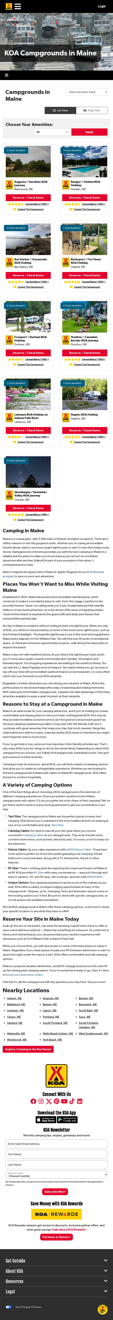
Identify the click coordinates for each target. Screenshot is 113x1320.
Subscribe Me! (55, 1191)
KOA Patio (96, 877)
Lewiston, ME (15, 1010)
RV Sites (39, 872)
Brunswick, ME (88, 1004)
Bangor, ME (86, 998)
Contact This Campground (30, 209)
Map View (91, 110)
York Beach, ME (52, 1039)
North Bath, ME (88, 1010)
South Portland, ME (55, 1023)
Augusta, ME (51, 998)
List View (60, 110)
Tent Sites (57, 825)
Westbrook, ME (17, 1039)
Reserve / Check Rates (28, 197)
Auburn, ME (14, 998)
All (38, 132)
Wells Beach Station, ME (58, 1033)
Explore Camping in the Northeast (28, 1049)
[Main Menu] (17, 6)
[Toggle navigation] (7, 75)
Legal (56, 1291)
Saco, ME (85, 1016)
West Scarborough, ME (93, 1033)
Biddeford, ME (16, 1004)
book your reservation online (24, 974)
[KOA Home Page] (9, 6)
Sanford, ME (14, 1023)
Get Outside (56, 1261)
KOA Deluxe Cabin (79, 849)
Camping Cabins (33, 835)
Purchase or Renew (56, 1237)
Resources (56, 1281)
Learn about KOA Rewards (69, 1229)
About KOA (56, 1271)
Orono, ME (14, 1016)
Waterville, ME (16, 1033)
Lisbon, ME (49, 1010)
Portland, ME (51, 1016)
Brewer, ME (50, 1004)
